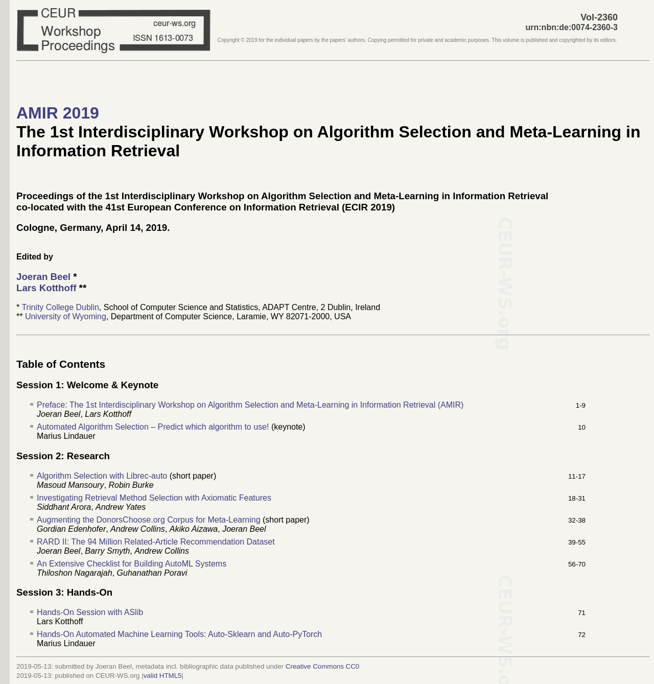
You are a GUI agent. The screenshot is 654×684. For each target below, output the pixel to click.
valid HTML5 (163, 675)
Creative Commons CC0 (322, 666)
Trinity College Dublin (60, 307)
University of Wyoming (65, 316)
